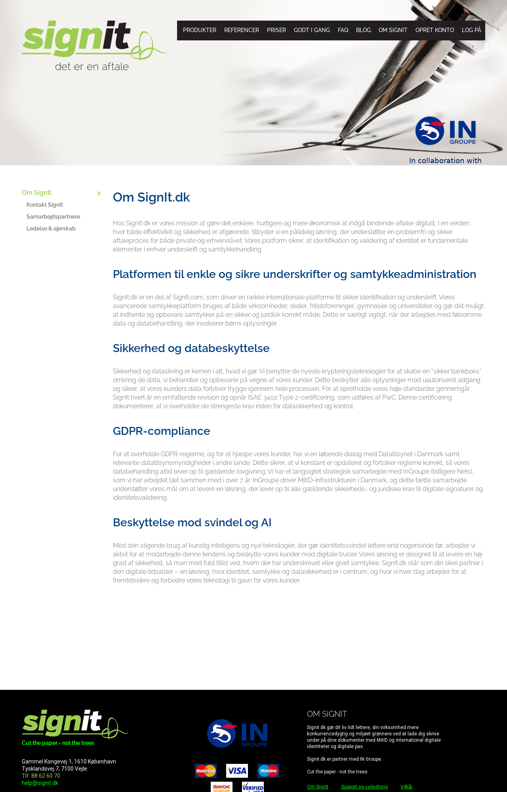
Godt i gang (312, 30)
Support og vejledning (364, 787)
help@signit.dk (40, 783)
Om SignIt (393, 30)
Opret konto (435, 30)
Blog (363, 30)
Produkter (199, 30)
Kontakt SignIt (45, 205)
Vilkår (406, 787)
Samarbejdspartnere (53, 216)
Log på (471, 30)
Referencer (241, 30)
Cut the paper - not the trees (58, 743)
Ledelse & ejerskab (51, 228)
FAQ (343, 30)
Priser (276, 30)
